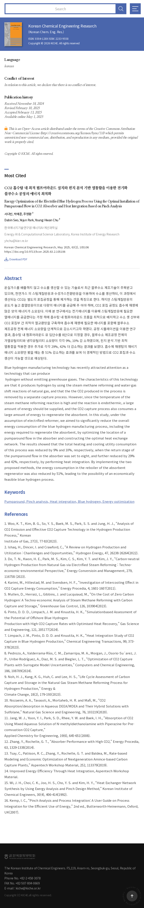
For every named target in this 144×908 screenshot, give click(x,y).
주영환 (28, 214)
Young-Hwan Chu (48, 220)
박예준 (18, 214)
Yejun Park (27, 220)
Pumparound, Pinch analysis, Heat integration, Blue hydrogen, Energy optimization (69, 501)
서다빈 (8, 214)
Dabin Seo (11, 220)
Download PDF (15, 259)
